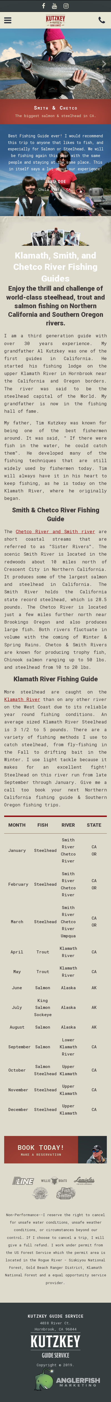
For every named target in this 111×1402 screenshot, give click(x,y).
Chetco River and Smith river (55, 531)
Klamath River (22, 699)
